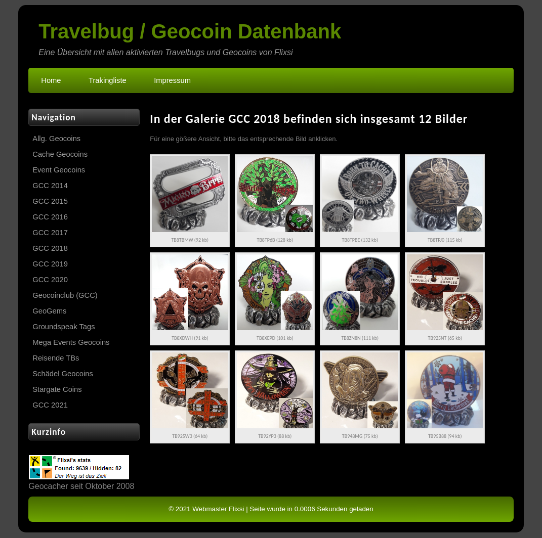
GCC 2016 (50, 217)
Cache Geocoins (60, 154)
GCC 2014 (50, 186)
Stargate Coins (56, 389)
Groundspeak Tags (63, 327)
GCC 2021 (50, 405)
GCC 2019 (50, 264)
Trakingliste (108, 80)
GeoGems (49, 311)
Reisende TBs (55, 358)
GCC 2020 (50, 280)
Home (51, 80)
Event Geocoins (58, 170)
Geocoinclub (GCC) (64, 295)
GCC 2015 (50, 201)
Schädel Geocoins (62, 374)
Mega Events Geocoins (70, 342)
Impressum (172, 80)
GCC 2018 (50, 248)
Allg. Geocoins (56, 138)
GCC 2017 (50, 233)
